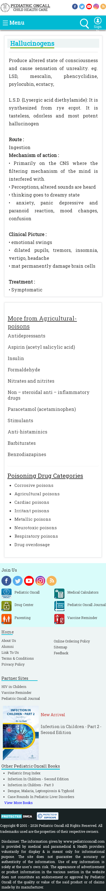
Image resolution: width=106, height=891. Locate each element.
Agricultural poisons (37, 493)
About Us (8, 640)
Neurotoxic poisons (35, 527)
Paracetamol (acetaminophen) (42, 409)
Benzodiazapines (27, 454)
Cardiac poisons (31, 502)
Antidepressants (26, 336)
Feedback (61, 653)
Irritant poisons (31, 510)
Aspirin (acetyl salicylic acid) (41, 347)
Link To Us (10, 652)
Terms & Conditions (17, 658)
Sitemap (60, 647)
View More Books (18, 802)
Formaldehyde (24, 369)
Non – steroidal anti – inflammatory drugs (49, 395)
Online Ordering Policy (72, 641)
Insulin (16, 358)
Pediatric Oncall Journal (20, 698)
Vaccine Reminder (16, 692)
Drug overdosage (32, 544)
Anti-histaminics (27, 432)
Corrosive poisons (33, 485)
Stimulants (20, 420)
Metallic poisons (32, 519)
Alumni (7, 646)
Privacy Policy (13, 664)
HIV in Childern (13, 686)
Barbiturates (22, 443)
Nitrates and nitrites (31, 381)
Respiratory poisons (36, 536)
